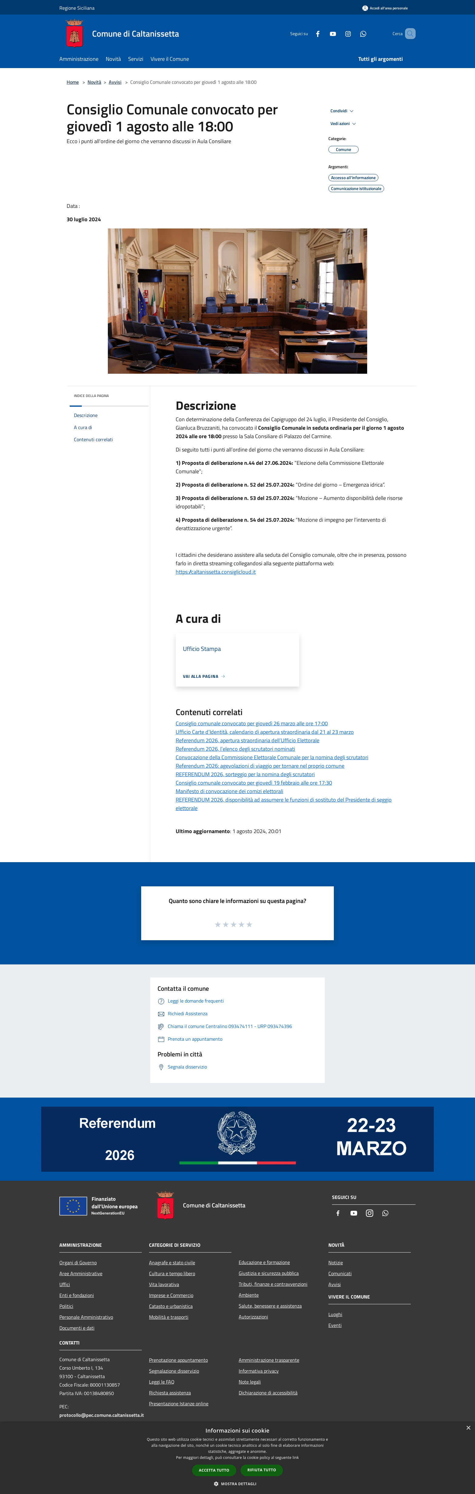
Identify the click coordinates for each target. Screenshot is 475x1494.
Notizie (335, 1262)
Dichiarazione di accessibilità (268, 1392)
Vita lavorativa (164, 1284)
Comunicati (340, 1273)
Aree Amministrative (80, 1273)
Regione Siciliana (77, 7)
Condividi (343, 111)
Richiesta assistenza (170, 1392)
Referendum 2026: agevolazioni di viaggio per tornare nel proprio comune (260, 766)
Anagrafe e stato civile (172, 1262)
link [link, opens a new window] (296, 1457)
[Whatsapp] (354, 33)
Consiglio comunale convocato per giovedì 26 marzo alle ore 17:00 (252, 723)
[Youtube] (324, 33)
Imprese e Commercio (171, 1295)
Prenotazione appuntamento (178, 1360)
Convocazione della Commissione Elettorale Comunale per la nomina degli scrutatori (272, 757)
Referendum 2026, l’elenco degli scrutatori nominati (235, 749)
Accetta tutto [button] (214, 1470)
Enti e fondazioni (76, 1295)
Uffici (64, 1284)
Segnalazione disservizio (174, 1370)
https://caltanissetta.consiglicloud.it (216, 572)
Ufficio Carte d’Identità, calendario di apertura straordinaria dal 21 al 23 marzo (265, 732)
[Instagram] (339, 33)
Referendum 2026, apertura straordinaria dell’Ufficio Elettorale (247, 740)
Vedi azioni (344, 123)
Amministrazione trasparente (269, 1360)
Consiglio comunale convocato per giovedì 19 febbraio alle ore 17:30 (254, 783)
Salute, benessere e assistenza (270, 1305)
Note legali (250, 1381)
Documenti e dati (77, 1327)
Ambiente (249, 1295)
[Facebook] (309, 33)
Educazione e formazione (264, 1262)
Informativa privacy (259, 1370)
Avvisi (115, 82)
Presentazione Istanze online (178, 1403)
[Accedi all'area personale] (385, 8)
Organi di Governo (78, 1262)
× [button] (468, 1428)
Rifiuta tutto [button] (261, 1470)
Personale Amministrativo (86, 1317)
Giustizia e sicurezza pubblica (269, 1273)
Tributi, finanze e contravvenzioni (273, 1284)
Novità (94, 82)
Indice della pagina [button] (91, 396)
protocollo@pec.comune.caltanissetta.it (101, 1415)
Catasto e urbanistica (171, 1306)
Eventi (335, 1325)
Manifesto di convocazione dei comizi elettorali (229, 791)
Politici (66, 1306)
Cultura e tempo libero (172, 1273)
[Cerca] (408, 33)
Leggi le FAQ (161, 1381)
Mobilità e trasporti (168, 1317)
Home (73, 82)
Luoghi (335, 1314)
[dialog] (237, 1458)
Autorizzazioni (253, 1316)
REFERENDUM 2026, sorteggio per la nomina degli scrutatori (245, 774)
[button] (237, 1484)
